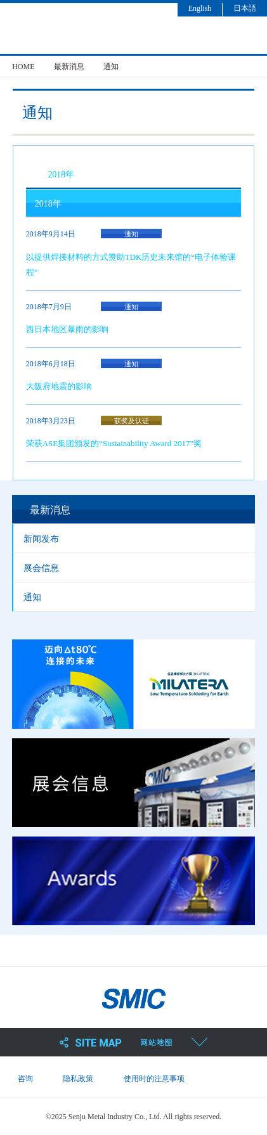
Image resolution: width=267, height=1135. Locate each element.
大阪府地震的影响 (59, 386)
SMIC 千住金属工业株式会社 (103, 30)
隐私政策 (78, 1078)
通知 (32, 597)
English (200, 8)
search (212, 34)
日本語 (244, 8)
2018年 (61, 174)
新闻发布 (41, 539)
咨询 (25, 1078)
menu (249, 34)
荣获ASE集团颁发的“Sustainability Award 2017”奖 (114, 443)
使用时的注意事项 (154, 1078)
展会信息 (41, 568)
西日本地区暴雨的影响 (67, 329)
